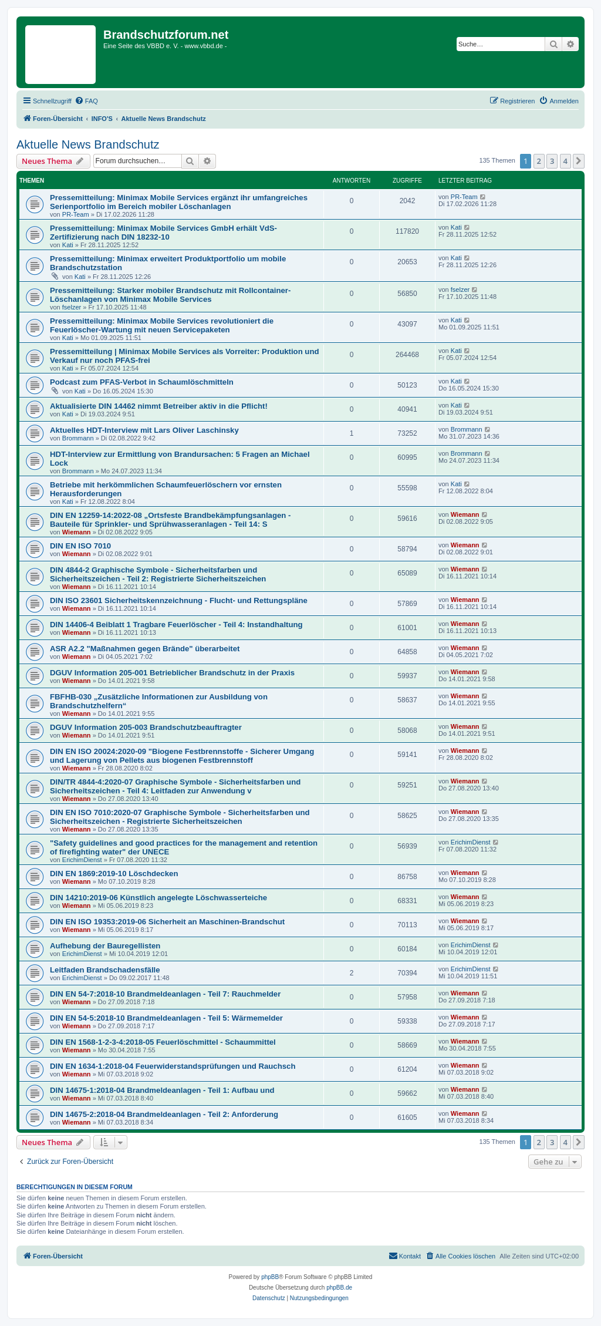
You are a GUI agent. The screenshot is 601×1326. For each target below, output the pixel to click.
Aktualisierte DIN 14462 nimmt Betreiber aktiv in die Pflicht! (159, 406)
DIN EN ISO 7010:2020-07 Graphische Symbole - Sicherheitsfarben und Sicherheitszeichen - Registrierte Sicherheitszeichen (180, 817)
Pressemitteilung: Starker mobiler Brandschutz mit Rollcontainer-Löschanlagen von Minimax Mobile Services (170, 295)
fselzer (71, 307)
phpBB (270, 1277)
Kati (67, 244)
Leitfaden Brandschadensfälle (105, 969)
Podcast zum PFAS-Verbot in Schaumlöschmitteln (142, 382)
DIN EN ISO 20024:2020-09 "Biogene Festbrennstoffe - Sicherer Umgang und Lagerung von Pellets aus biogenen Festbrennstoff (182, 756)
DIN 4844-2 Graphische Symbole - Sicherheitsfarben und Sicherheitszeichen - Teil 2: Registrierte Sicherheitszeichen (158, 574)
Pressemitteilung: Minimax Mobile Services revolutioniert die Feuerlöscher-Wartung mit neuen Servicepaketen (162, 325)
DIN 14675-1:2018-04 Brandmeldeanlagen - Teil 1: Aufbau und (162, 1090)
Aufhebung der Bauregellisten (105, 945)
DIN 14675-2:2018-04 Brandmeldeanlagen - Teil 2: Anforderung (164, 1114)
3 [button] (552, 161)
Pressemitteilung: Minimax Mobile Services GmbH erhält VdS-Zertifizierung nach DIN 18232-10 (163, 232)
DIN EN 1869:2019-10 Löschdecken (114, 873)
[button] (579, 161)
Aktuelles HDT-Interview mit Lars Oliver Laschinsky (144, 430)
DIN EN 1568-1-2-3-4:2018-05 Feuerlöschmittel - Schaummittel (163, 1042)
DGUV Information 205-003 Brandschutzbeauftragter (146, 727)
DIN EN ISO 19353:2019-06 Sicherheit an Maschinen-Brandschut (167, 921)
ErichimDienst (82, 859)
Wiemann (76, 532)
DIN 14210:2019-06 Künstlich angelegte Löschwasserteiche (158, 897)
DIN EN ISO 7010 (80, 545)
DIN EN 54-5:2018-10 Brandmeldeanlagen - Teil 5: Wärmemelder (166, 1018)
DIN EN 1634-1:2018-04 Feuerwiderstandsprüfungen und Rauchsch (172, 1066)
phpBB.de (339, 1287)
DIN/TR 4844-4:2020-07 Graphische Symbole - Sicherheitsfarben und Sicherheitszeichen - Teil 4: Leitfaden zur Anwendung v (175, 786)
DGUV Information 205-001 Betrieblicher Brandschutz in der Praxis (172, 672)
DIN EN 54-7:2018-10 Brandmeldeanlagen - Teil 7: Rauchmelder (165, 994)
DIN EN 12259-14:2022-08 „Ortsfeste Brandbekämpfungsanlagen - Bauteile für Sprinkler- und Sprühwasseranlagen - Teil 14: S (170, 520)
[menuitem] (86, 101)
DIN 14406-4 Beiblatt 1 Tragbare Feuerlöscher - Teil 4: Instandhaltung (176, 624)
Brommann (78, 438)
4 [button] (565, 161)
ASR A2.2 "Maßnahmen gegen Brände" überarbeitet (144, 648)
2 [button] (539, 161)
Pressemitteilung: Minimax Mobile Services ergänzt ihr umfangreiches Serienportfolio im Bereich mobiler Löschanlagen (179, 202)
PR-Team (75, 214)
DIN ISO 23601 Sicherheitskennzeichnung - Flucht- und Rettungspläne (179, 600)
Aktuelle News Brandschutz (87, 144)
